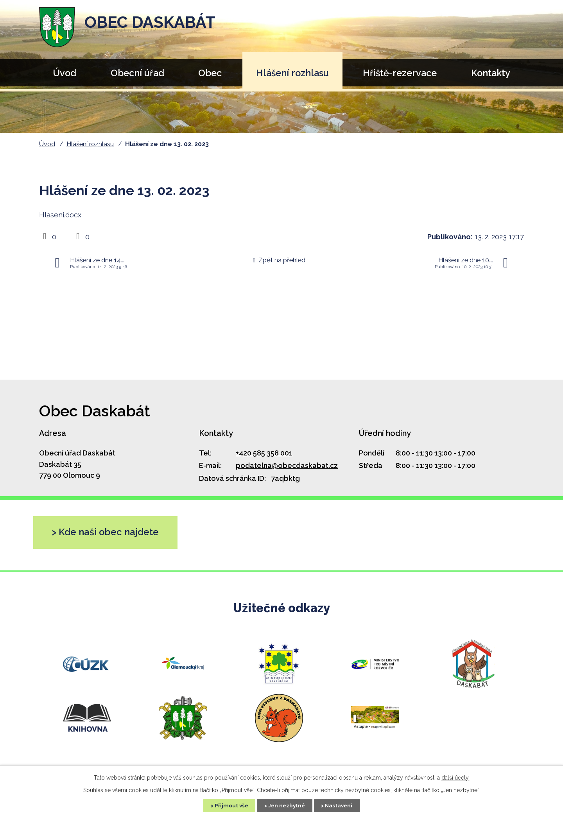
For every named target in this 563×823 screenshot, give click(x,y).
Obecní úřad (137, 73)
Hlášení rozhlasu (292, 73)
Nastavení (342, 805)
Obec (210, 73)
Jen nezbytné (286, 805)
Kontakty (490, 73)
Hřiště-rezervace (400, 73)
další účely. (455, 777)
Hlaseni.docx (60, 215)
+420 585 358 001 (264, 453)
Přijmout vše (228, 805)
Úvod (64, 73)
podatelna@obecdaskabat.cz (287, 465)
